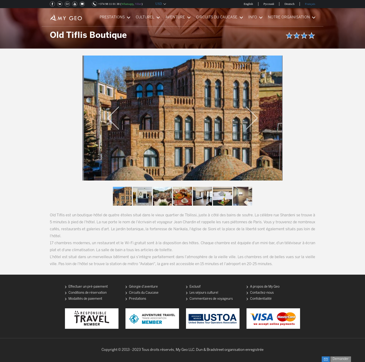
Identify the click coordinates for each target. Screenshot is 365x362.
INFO (252, 17)
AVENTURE (175, 17)
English (248, 4)
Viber (138, 4)
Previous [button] (113, 118)
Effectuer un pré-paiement (88, 286)
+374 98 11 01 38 (108, 4)
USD (158, 4)
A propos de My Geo (265, 286)
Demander (341, 359)
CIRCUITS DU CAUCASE (216, 17)
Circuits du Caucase (144, 292)
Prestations (137, 298)
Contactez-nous (262, 292)
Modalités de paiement (85, 298)
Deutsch (289, 4)
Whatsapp (127, 4)
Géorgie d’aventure (143, 286)
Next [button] (252, 118)
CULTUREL (145, 17)
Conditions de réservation (87, 292)
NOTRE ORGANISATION (289, 17)
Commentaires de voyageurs (211, 298)
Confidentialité (261, 298)
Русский (269, 4)
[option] (182, 118)
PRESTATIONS (112, 17)
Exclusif (195, 286)
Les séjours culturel (203, 292)
